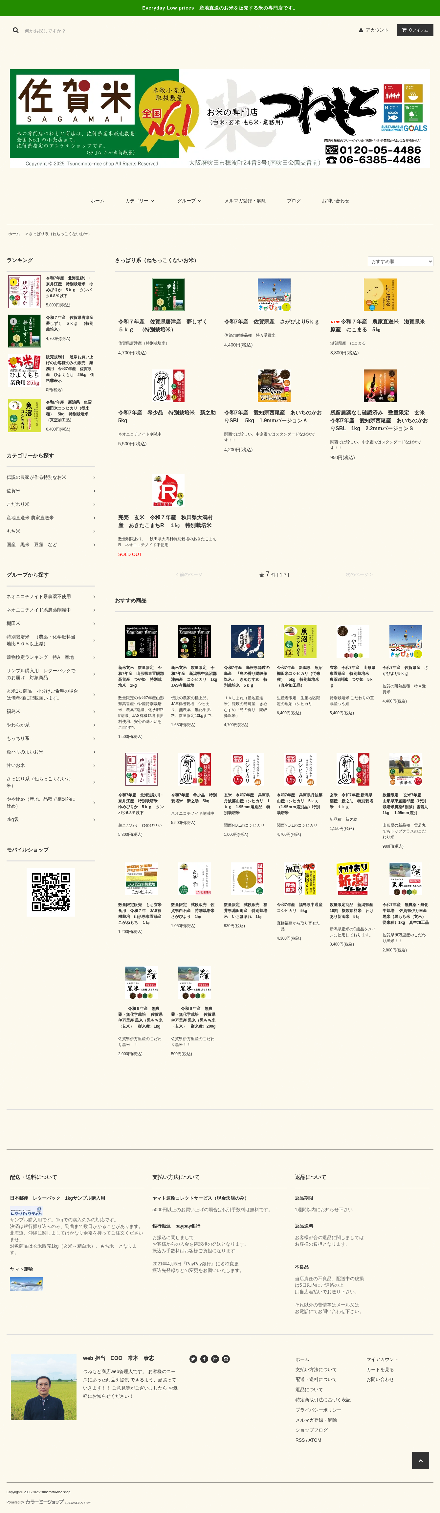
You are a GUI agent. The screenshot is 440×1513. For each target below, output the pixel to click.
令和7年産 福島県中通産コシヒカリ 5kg (299, 907)
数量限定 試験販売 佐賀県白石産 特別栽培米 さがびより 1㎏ (194, 910)
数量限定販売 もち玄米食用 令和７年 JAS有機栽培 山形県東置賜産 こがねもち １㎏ (141, 913)
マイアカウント (382, 1359)
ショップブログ (312, 1430)
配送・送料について (316, 1379)
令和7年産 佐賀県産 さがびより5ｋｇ (274, 321)
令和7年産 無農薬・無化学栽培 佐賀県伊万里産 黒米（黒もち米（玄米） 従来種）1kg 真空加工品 (406, 913)
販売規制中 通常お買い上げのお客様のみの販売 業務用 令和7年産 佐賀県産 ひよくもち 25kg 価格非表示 (70, 369)
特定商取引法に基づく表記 (323, 1399)
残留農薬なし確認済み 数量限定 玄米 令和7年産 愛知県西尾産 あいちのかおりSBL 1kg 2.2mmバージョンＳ (380, 420)
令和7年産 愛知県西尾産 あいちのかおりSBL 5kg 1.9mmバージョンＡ (273, 416)
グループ (190, 200)
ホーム (97, 200)
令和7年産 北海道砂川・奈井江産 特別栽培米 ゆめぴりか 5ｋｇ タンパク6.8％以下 (69, 287)
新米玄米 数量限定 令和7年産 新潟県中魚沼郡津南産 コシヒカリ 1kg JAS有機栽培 (194, 676)
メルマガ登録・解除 (245, 200)
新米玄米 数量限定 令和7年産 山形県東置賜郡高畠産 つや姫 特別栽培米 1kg (141, 676)
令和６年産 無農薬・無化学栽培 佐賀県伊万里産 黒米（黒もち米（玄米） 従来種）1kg (140, 1017)
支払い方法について (316, 1369)
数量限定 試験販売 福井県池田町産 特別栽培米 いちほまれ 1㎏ (245, 910)
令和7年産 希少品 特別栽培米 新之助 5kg (168, 416)
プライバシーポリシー (318, 1410)
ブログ (294, 200)
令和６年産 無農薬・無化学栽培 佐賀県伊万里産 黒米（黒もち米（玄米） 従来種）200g (193, 1017)
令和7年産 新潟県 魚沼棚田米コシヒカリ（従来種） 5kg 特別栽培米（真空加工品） (69, 411)
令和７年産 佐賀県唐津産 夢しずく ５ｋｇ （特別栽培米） (70, 323)
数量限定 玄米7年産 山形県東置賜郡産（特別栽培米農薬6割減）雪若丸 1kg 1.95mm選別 (406, 804)
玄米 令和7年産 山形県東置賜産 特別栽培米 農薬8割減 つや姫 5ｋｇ (352, 676)
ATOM (314, 1440)
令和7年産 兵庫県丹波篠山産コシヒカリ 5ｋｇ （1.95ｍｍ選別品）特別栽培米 (299, 804)
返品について (309, 1389)
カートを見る (380, 1369)
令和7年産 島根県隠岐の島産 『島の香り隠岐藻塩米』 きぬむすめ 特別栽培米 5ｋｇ (247, 676)
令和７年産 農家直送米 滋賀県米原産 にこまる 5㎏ (377, 325)
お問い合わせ (335, 200)
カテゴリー (140, 200)
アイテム (413, 30)
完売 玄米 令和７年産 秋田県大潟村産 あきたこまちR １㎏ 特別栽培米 (167, 521)
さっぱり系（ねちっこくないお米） (60, 234)
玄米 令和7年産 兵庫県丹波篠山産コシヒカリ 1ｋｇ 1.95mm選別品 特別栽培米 (247, 804)
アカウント (377, 30)
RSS (300, 1440)
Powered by (49, 1502)
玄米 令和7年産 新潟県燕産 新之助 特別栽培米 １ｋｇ (351, 801)
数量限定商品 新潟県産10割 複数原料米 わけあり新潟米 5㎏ (351, 910)
